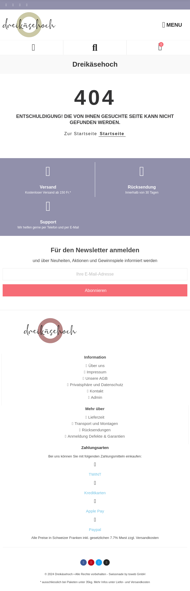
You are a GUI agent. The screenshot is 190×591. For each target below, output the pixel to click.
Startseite (112, 133)
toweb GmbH (136, 574)
